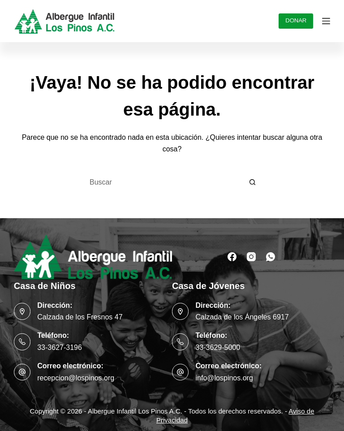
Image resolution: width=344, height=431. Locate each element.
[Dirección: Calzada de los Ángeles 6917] (180, 311)
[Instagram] (251, 256)
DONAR (295, 20)
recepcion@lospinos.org (75, 378)
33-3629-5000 (217, 347)
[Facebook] (232, 256)
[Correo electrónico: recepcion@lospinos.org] (22, 372)
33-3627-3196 (59, 347)
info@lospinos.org (224, 378)
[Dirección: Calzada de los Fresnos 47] (22, 311)
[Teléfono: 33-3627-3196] (22, 341)
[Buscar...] (163, 182)
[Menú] (326, 21)
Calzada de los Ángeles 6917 (241, 317)
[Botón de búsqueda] (253, 182)
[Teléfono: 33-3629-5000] (180, 341)
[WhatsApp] (270, 256)
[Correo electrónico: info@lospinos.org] (180, 372)
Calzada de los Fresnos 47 (79, 317)
